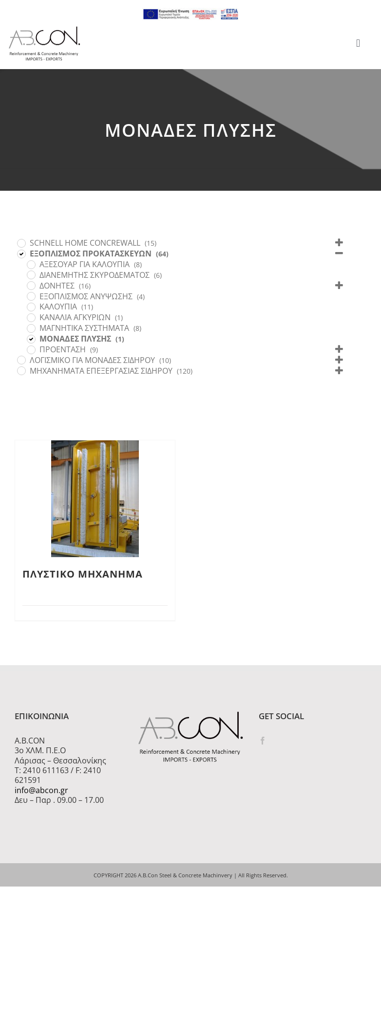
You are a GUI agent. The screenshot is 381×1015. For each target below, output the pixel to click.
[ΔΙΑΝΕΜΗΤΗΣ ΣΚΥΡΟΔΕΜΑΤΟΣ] (31, 274)
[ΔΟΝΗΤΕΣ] (31, 285)
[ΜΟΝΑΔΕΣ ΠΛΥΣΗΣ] (31, 339)
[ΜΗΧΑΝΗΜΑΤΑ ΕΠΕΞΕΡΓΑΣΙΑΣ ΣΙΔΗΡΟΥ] (21, 370)
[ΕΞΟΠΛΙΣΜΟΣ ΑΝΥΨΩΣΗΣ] (31, 296)
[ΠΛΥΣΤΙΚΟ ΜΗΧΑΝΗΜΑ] (95, 498)
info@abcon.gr (41, 790)
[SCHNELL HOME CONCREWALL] (21, 243)
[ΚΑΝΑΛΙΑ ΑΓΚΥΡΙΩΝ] (31, 317)
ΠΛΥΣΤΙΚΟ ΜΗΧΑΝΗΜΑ (82, 573)
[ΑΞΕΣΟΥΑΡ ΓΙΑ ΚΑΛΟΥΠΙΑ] (31, 264)
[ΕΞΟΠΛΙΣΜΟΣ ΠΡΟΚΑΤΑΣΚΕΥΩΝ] (21, 253)
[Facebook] (263, 740)
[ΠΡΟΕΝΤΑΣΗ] (31, 349)
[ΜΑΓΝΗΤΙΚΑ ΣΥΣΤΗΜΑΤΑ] (31, 328)
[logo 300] (44, 29)
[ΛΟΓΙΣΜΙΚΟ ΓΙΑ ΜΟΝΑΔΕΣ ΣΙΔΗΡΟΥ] (21, 359)
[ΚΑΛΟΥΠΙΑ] (31, 306)
